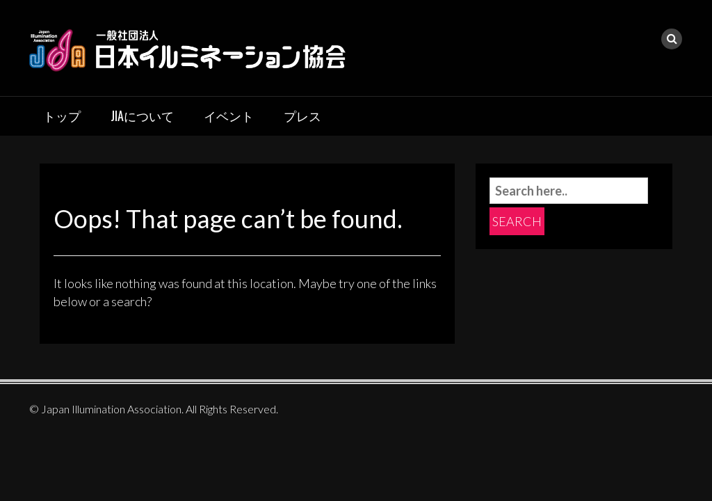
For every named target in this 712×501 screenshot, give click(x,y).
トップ (62, 115)
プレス (302, 115)
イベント (229, 115)
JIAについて (142, 115)
